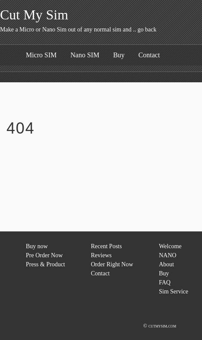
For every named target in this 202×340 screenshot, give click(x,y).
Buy (119, 55)
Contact (149, 55)
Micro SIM (41, 55)
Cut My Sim (34, 14)
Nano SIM (85, 55)
